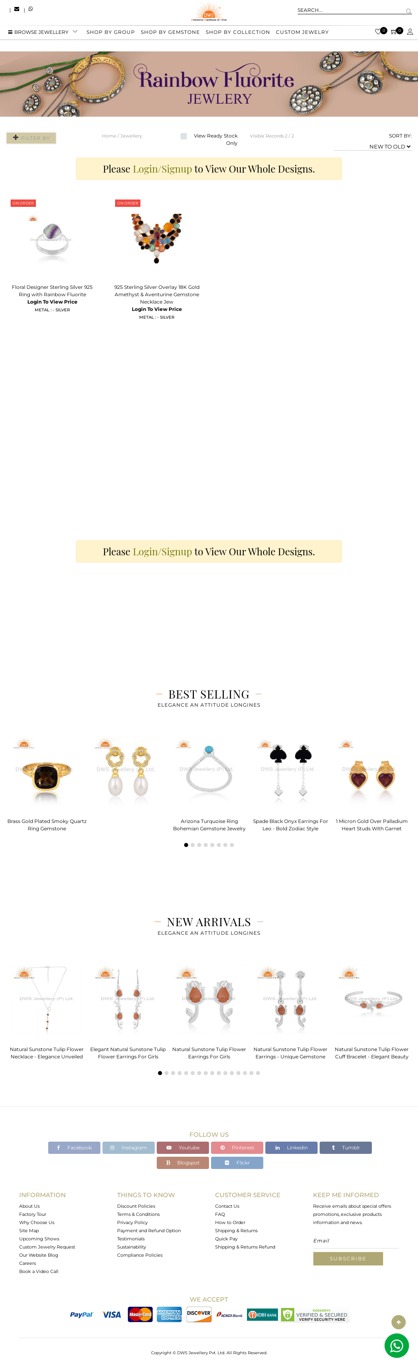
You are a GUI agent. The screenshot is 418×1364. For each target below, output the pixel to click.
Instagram (128, 1147)
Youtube (183, 1147)
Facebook (74, 1147)
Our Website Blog (38, 1255)
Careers (27, 1263)
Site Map (29, 1230)
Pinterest (237, 1147)
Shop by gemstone (170, 34)
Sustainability (131, 1247)
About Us (29, 1206)
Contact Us (227, 1206)
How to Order (230, 1222)
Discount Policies (136, 1206)
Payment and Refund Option (149, 1230)
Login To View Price (52, 302)
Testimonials (131, 1239)
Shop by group (111, 34)
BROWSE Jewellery (38, 34)
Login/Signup (162, 168)
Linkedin (292, 1147)
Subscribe (348, 1258)
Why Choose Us (36, 1222)
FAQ (220, 1214)
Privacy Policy (132, 1222)
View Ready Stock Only (216, 139)
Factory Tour (32, 1214)
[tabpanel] (46, 781)
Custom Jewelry (302, 34)
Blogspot (183, 1163)
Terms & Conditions (138, 1214)
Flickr (237, 1163)
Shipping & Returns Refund (245, 1247)
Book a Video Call (38, 1271)
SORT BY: (400, 136)
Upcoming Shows (39, 1239)
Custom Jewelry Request (47, 1247)
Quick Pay (226, 1239)
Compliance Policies (139, 1255)
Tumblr (346, 1147)
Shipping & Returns (236, 1230)
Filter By (29, 138)
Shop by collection (238, 34)
